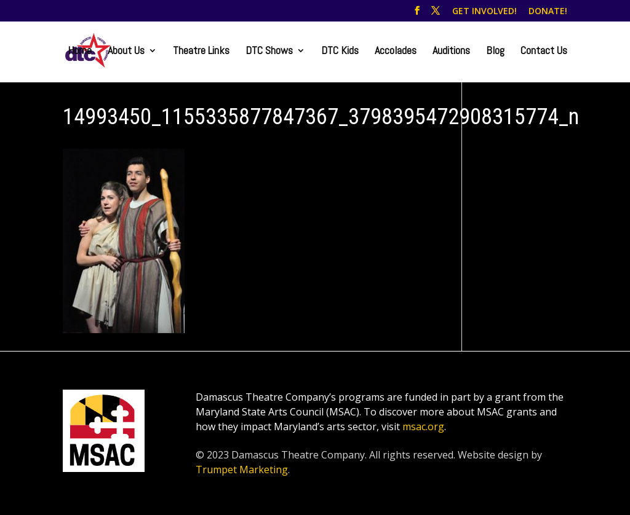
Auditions (451, 51)
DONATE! (547, 12)
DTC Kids (340, 51)
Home (80, 51)
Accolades (396, 51)
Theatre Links (201, 51)
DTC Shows (269, 51)
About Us (126, 51)
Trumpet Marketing (242, 469)
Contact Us (543, 51)
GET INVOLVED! (484, 12)
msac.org (423, 426)
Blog (495, 51)
